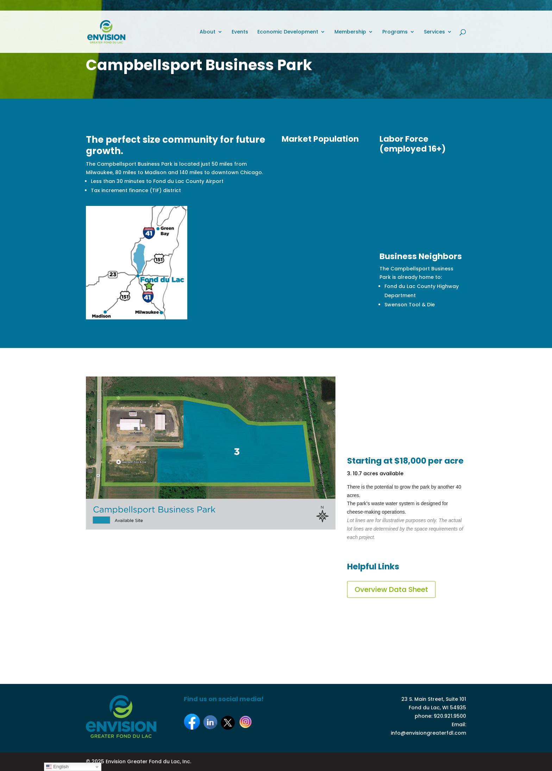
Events (240, 32)
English (57, 767)
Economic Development (287, 32)
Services (434, 32)
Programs (395, 32)
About (207, 32)
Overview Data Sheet (391, 589)
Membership (350, 32)
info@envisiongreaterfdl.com (428, 732)
